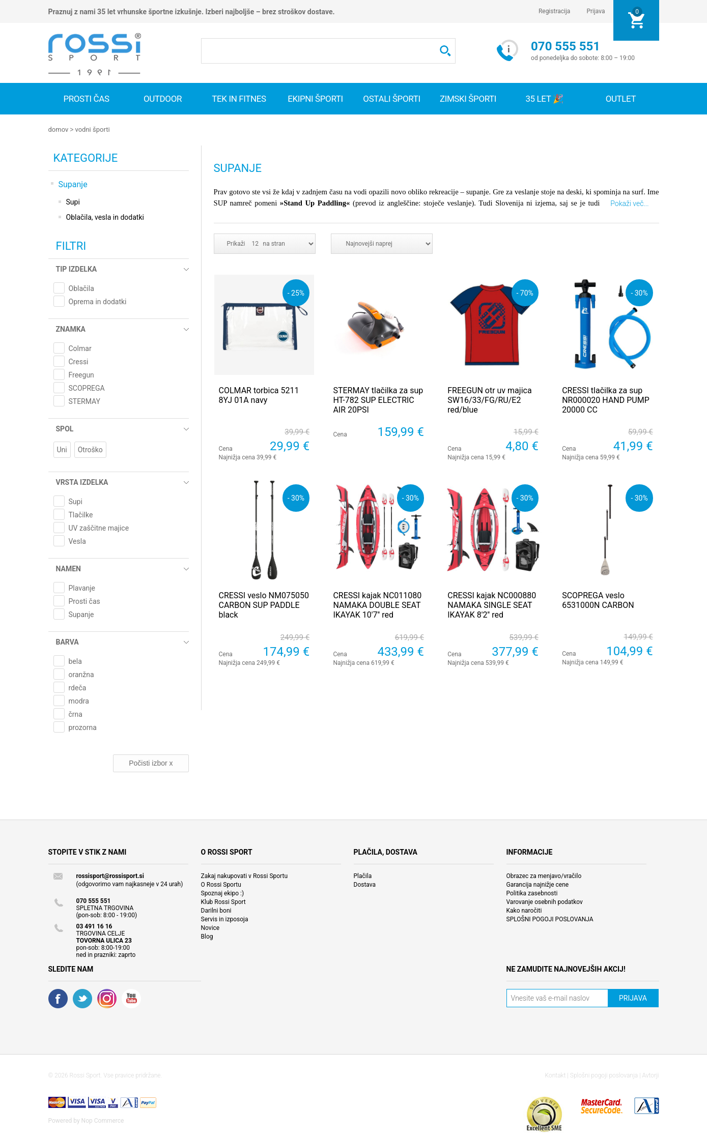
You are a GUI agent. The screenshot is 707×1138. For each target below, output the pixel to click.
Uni (62, 449)
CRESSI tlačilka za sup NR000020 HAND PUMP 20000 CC (605, 399)
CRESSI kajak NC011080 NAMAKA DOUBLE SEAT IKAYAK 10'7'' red (377, 604)
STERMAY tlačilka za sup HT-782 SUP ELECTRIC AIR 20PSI (378, 399)
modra (79, 700)
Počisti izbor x (151, 762)
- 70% (525, 292)
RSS (107, 998)
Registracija (555, 11)
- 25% (296, 292)
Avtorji (650, 1074)
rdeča (78, 687)
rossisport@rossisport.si (110, 875)
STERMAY (85, 401)
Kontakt (555, 1074)
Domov (58, 129)
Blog (207, 936)
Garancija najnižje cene (537, 884)
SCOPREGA (87, 388)
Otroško (90, 449)
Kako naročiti (524, 910)
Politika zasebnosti (532, 892)
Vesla (77, 541)
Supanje (73, 184)
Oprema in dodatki (98, 301)
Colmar (80, 348)
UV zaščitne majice (99, 527)
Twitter (82, 998)
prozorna (83, 727)
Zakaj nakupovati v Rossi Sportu (244, 875)
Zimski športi (468, 99)
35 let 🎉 (544, 99)
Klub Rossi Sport (223, 901)
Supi (73, 201)
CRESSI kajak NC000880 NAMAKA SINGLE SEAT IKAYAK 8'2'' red (491, 604)
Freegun (81, 374)
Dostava (365, 884)
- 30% (639, 292)
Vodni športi (92, 129)
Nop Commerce (102, 1120)
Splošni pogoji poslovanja (604, 1074)
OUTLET (621, 99)
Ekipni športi (315, 99)
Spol (65, 428)
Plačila (363, 875)
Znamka (71, 329)
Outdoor (163, 99)
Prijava (595, 11)
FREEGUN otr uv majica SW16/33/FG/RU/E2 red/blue (489, 399)
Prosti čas (86, 99)
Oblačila (81, 288)
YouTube (131, 998)
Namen (68, 568)
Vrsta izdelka (82, 482)
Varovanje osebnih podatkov (544, 901)
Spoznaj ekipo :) (222, 892)
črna (75, 714)
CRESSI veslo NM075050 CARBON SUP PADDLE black (264, 604)
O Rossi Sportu (221, 884)
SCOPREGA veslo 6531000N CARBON (598, 599)
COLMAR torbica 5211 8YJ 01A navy (259, 394)
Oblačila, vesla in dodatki (105, 217)
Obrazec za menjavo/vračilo (544, 875)
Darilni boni (216, 910)
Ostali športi (391, 99)
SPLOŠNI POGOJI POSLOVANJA (549, 918)
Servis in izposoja (224, 918)
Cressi (79, 361)
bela (75, 661)
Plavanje (82, 587)
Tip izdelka (76, 269)
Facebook (58, 998)
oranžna (81, 674)
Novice (210, 927)
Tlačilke (81, 514)
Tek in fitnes (239, 99)
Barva (67, 641)
